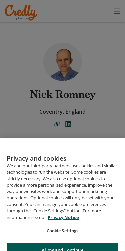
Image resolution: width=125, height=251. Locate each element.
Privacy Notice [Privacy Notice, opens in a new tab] (63, 233)
